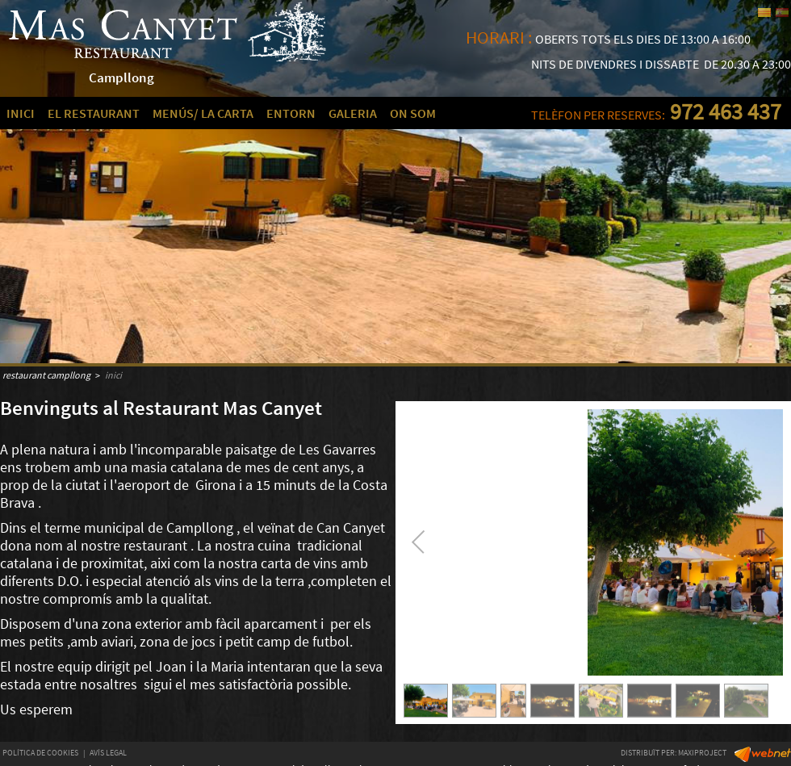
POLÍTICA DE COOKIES (40, 752)
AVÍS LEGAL (108, 752)
